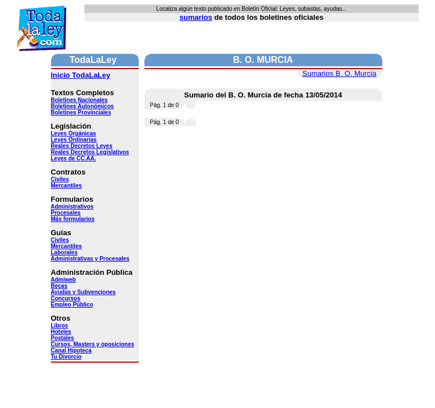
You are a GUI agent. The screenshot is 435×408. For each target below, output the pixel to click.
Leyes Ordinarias (74, 140)
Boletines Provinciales (81, 112)
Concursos (65, 298)
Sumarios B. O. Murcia (339, 73)
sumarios (196, 17)
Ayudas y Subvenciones (83, 292)
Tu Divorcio (66, 357)
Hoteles (61, 332)
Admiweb (63, 280)
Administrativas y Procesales (90, 259)
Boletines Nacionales (79, 100)
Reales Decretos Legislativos (90, 152)
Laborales (64, 252)
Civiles (60, 179)
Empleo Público (72, 304)
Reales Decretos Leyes (82, 146)
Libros (60, 325)
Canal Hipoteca (71, 350)
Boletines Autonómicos (82, 106)
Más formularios (73, 219)
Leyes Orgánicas (73, 133)
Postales (62, 338)
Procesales (66, 213)
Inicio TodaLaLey (80, 75)
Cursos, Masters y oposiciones (92, 344)
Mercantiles (66, 185)
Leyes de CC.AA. (73, 158)
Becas (59, 286)
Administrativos (72, 206)
